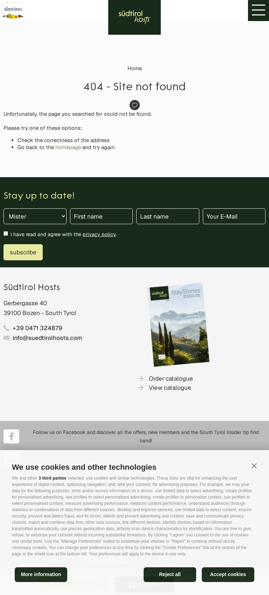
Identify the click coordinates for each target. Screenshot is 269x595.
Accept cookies (228, 574)
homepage (68, 147)
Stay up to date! (39, 196)
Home (134, 68)
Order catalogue (171, 378)
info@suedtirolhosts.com (47, 338)
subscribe (23, 252)
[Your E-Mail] (234, 216)
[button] (254, 466)
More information (41, 574)
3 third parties (52, 478)
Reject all (169, 574)
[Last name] (167, 216)
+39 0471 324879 (37, 328)
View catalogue (170, 388)
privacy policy (99, 234)
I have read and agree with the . (64, 234)
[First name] (101, 216)
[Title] (35, 216)
